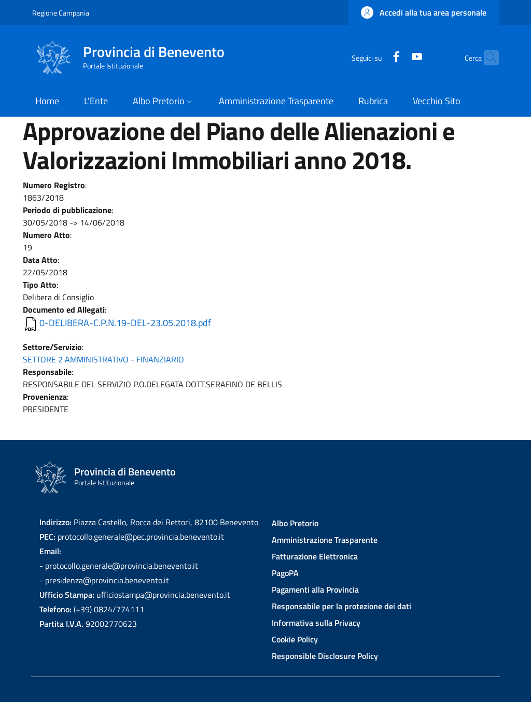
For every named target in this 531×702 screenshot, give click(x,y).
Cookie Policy (295, 639)
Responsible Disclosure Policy (325, 656)
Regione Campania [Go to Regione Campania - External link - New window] (60, 12)
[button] (423, 12)
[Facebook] (376, 57)
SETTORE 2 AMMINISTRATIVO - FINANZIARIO (103, 359)
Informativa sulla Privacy (316, 622)
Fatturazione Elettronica (315, 556)
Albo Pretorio (295, 523)
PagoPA (285, 573)
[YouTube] (396, 57)
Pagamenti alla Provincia (315, 589)
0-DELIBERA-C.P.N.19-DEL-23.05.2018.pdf (125, 323)
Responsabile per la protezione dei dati (341, 606)
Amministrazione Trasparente (325, 539)
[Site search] (486, 57)
